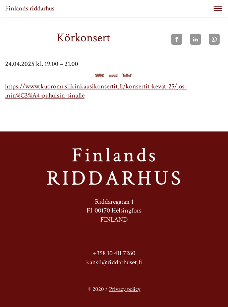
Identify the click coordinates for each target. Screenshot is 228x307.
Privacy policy (124, 289)
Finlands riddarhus (29, 8)
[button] (217, 8)
